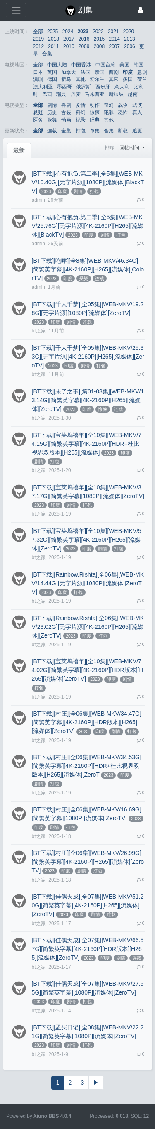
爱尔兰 (97, 79)
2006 (129, 46)
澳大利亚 (43, 87)
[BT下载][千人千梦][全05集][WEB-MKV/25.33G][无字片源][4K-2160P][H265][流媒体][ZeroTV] (88, 357)
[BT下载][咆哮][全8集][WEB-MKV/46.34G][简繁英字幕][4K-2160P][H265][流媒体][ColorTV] (88, 269)
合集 (47, 53)
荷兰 (142, 79)
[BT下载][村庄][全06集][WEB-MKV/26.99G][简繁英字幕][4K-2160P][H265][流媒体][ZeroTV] (88, 862)
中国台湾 (105, 65)
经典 (95, 120)
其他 (81, 79)
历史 (52, 112)
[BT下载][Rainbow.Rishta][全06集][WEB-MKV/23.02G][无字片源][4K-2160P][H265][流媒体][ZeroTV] (88, 627)
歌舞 (52, 120)
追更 (137, 131)
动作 (95, 105)
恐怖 (123, 112)
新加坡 (116, 94)
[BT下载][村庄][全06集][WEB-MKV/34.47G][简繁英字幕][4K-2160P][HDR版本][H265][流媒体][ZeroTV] (86, 722)
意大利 (121, 87)
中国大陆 (57, 65)
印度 (128, 72)
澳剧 (38, 79)
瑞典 (61, 94)
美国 (124, 65)
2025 (52, 31)
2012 (38, 46)
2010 (68, 46)
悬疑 (38, 112)
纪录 (81, 120)
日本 (38, 72)
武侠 (137, 105)
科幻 (81, 112)
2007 (114, 46)
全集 (66, 131)
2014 (114, 39)
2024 (67, 31)
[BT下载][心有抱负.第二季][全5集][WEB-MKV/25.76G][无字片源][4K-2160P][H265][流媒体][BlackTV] (87, 226)
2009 (84, 46)
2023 (82, 31)
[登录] (140, 10)
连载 (52, 131)
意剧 (142, 72)
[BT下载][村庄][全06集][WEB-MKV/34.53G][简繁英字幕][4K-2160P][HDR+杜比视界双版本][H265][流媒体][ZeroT (86, 766)
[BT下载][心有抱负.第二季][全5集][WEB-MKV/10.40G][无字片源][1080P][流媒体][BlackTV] (88, 182)
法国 (86, 72)
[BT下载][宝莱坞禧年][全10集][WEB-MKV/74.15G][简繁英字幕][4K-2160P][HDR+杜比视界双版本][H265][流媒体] (86, 444)
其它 (114, 79)
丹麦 (76, 94)
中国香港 (81, 65)
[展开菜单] (16, 10)
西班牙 (102, 87)
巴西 (47, 94)
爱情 (81, 105)
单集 (95, 131)
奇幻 (109, 105)
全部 (38, 31)
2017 (68, 39)
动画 (66, 120)
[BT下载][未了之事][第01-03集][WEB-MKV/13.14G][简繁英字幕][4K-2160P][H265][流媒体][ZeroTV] (88, 400)
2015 (99, 39)
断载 (123, 131)
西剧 (114, 72)
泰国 (100, 72)
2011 (53, 46)
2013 (129, 39)
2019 (38, 39)
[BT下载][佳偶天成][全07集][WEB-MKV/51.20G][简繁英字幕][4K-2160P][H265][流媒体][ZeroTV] (88, 905)
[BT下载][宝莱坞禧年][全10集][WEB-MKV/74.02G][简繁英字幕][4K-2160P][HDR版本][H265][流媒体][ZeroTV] (87, 670)
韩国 (138, 65)
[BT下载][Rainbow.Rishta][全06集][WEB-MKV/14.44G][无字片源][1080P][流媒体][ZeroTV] (88, 583)
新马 (66, 79)
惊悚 (95, 112)
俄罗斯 (83, 87)
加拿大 (68, 72)
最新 (19, 150)
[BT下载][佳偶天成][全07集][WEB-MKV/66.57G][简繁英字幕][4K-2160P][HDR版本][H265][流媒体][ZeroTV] (88, 949)
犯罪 (109, 112)
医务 (38, 120)
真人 (137, 112)
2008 (99, 46)
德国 (52, 79)
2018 (53, 39)
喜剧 (66, 105)
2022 (98, 31)
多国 (128, 79)
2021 (113, 31)
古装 (66, 112)
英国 (52, 72)
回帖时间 (130, 148)
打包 (81, 131)
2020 (128, 31)
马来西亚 (95, 94)
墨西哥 (64, 87)
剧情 (52, 105)
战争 (123, 105)
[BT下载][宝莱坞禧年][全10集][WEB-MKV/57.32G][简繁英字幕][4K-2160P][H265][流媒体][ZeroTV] (86, 540)
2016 (84, 39)
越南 (133, 94)
